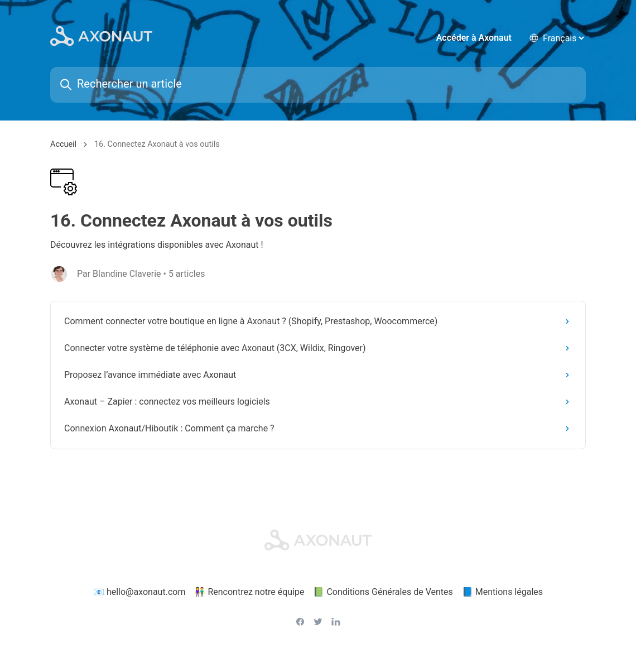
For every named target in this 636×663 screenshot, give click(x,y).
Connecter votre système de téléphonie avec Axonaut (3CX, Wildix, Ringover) (319, 350)
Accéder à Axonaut (474, 38)
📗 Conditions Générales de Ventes (382, 593)
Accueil (63, 146)
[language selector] (563, 39)
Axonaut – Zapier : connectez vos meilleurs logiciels (319, 403)
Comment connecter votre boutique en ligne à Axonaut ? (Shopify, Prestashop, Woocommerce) (319, 323)
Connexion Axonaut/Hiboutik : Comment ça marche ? (319, 430)
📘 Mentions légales (502, 593)
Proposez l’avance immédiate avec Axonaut (319, 377)
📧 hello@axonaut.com (139, 593)
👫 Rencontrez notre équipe (249, 593)
